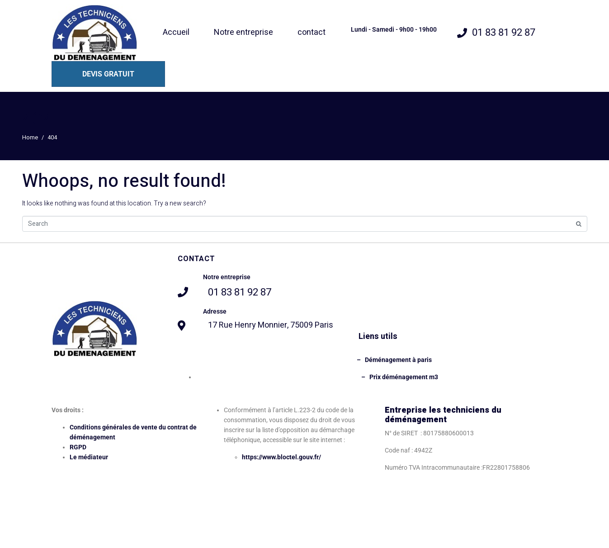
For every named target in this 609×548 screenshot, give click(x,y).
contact (311, 32)
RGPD (78, 447)
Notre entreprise (243, 32)
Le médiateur (89, 457)
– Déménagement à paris (394, 359)
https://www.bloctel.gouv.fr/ (281, 457)
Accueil (176, 32)
